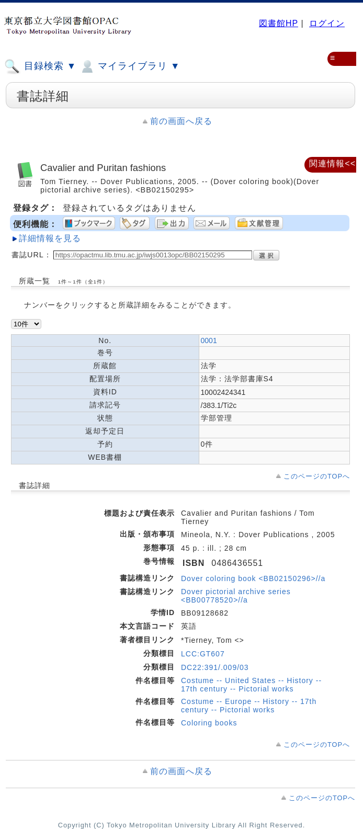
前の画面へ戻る (181, 121)
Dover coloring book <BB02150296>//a (253, 578)
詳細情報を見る (50, 238)
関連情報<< (332, 163)
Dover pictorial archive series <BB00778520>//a (236, 595)
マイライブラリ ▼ (129, 66)
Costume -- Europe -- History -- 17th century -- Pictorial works (248, 705)
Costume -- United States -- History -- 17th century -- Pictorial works (251, 684)
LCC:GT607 (203, 654)
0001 (209, 340)
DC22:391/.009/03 (215, 667)
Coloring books (209, 723)
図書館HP (278, 23)
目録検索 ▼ (40, 66)
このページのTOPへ (316, 476)
